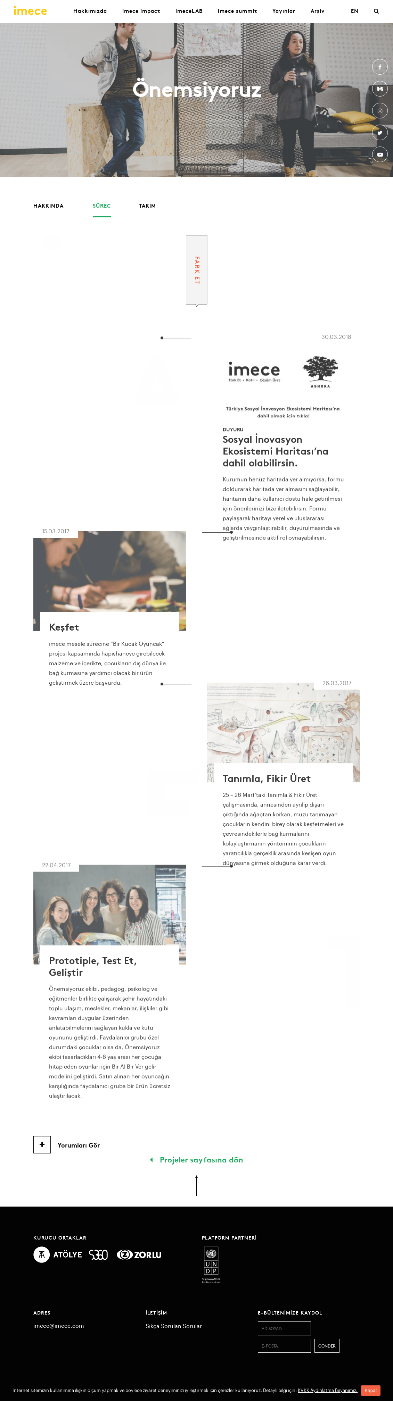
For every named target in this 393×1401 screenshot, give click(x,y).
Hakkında (48, 205)
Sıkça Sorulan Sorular (174, 1326)
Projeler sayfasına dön (196, 1159)
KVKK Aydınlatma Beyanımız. (328, 1390)
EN (355, 10)
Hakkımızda (90, 10)
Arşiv (318, 10)
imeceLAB (189, 10)
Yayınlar (283, 10)
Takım (147, 205)
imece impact (141, 10)
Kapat (371, 1390)
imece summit (237, 10)
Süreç (102, 205)
